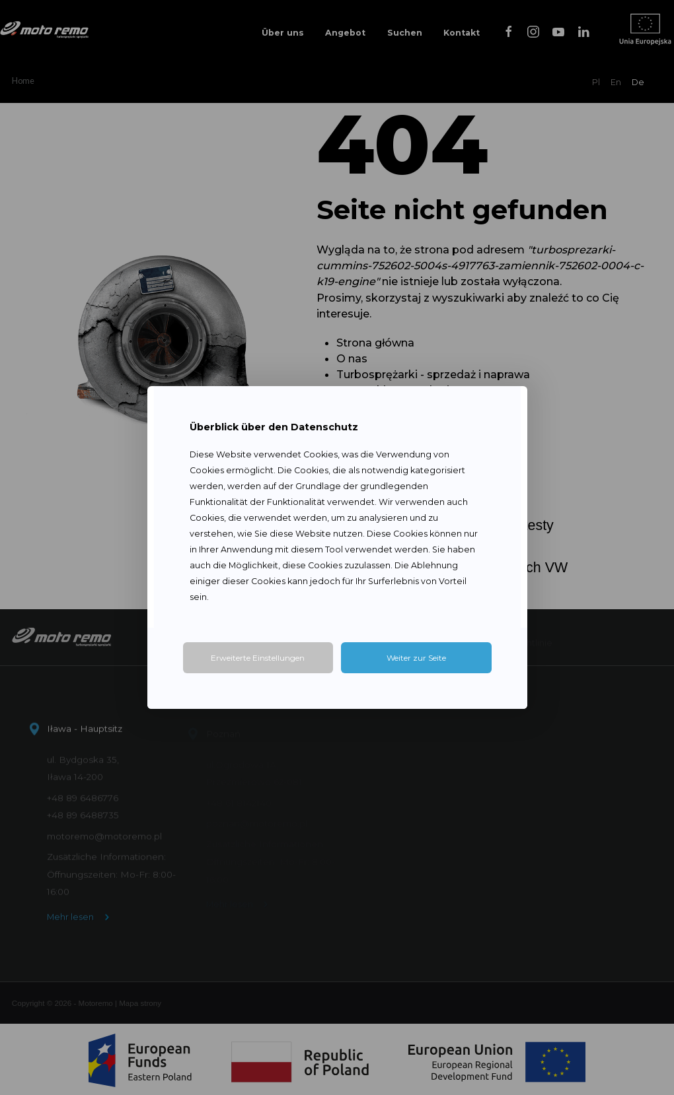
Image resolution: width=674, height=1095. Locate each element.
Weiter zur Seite (416, 658)
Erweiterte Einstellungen (258, 658)
